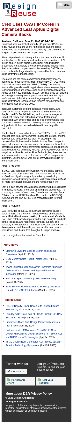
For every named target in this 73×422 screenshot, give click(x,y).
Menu (63, 5)
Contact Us (16, 371)
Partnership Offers (16, 381)
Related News (12, 299)
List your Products (45, 381)
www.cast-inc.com (50, 158)
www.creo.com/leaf (55, 179)
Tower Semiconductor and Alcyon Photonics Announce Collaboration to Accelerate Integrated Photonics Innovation (34, 270)
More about (28, 393)
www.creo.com (45, 198)
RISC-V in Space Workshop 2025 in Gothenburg (31, 278)
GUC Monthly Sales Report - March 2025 (27, 259)
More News (11, 244)
